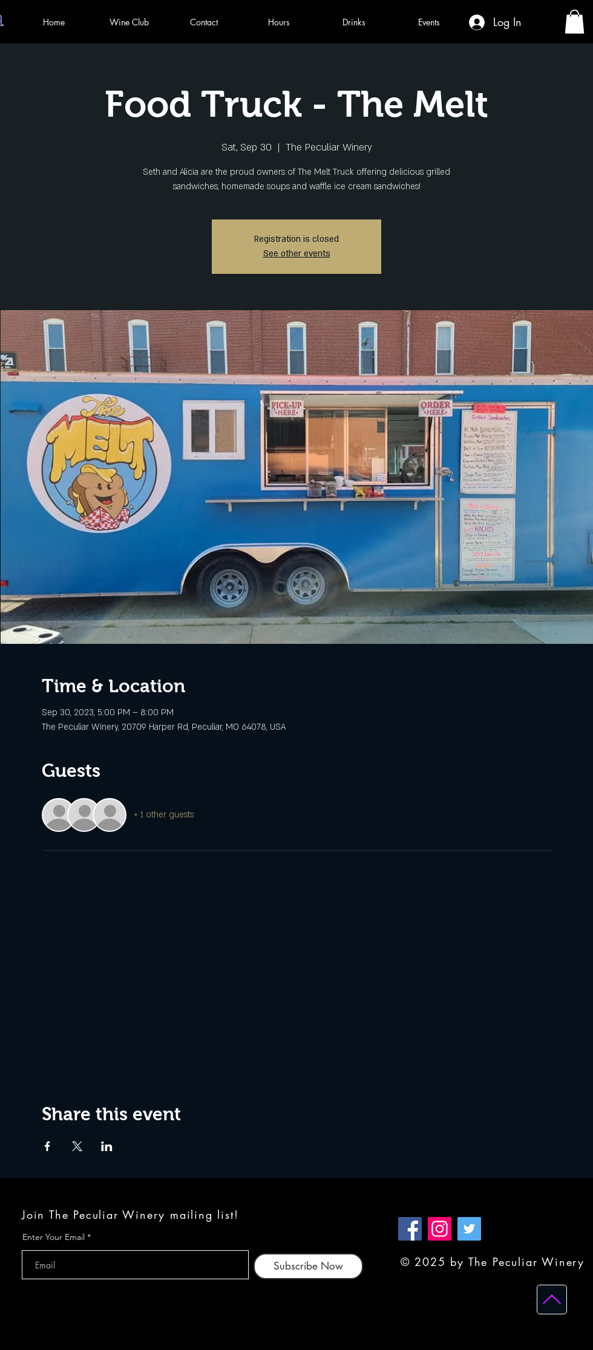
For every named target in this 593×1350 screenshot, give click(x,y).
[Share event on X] (77, 1146)
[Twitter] (469, 1229)
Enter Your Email (53, 1237)
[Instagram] (439, 1229)
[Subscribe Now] (308, 1266)
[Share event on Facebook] (47, 1146)
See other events (296, 253)
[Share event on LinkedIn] (107, 1146)
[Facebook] (410, 1229)
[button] (575, 21)
